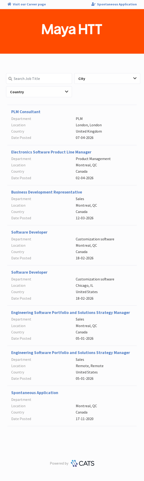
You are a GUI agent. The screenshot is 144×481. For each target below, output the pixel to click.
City (107, 78)
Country (39, 91)
